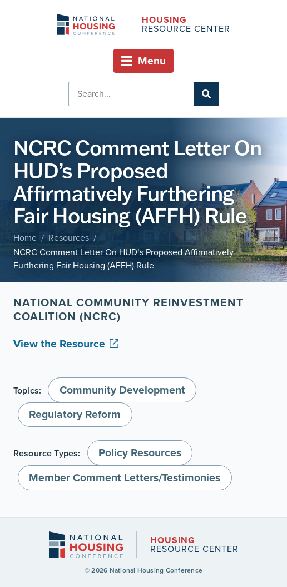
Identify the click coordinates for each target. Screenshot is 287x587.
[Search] (206, 94)
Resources (68, 237)
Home (25, 237)
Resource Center (186, 25)
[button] (143, 61)
